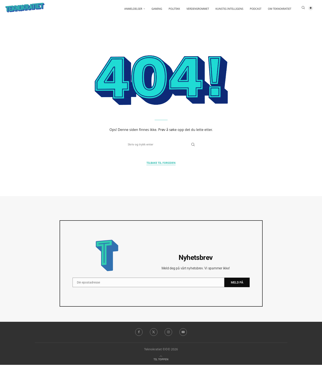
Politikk (174, 9)
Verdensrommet (197, 9)
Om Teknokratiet (279, 9)
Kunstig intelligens (229, 9)
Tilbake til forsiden (160, 165)
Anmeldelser (133, 9)
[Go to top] (161, 361)
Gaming (157, 9)
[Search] (303, 9)
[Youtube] (183, 334)
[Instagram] (168, 334)
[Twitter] (153, 334)
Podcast (256, 9)
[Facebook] (138, 334)
